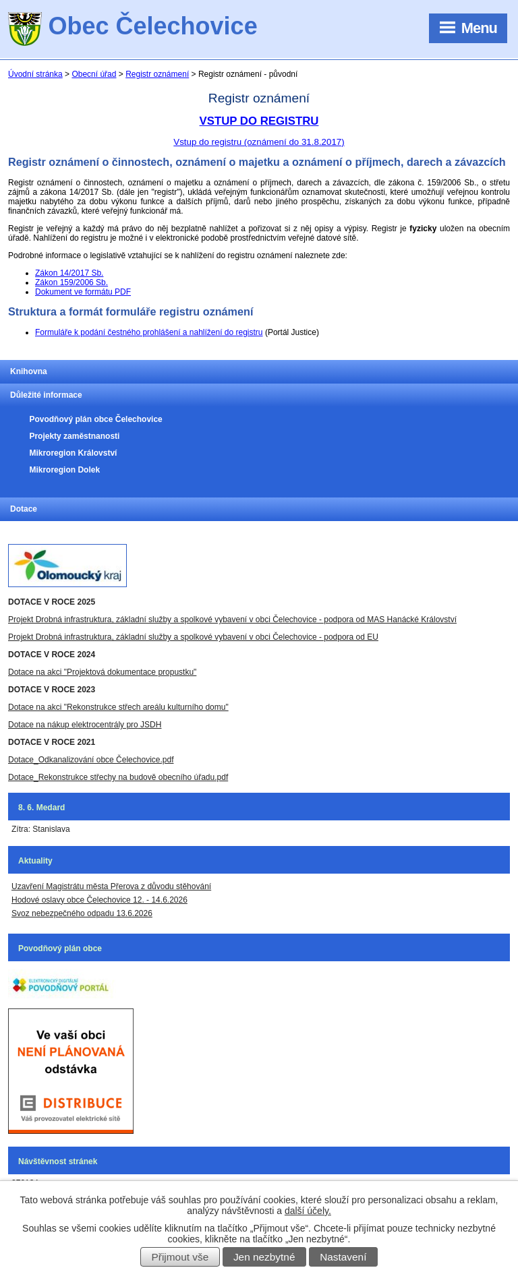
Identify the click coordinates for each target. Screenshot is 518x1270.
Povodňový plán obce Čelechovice (95, 419)
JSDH (150, 724)
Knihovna (28, 371)
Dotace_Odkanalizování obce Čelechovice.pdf (90, 759)
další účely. (308, 1210)
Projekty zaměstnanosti (74, 436)
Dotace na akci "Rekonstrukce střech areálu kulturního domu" (118, 707)
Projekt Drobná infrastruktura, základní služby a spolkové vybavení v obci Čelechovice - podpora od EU (193, 637)
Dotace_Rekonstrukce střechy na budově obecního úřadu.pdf (118, 777)
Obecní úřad (93, 74)
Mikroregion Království (73, 453)
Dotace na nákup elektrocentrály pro (73, 724)
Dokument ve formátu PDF (83, 292)
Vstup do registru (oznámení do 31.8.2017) (258, 142)
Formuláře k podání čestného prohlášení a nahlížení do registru (149, 332)
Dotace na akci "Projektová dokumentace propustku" (102, 672)
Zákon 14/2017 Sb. (69, 273)
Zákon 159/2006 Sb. (71, 282)
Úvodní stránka (35, 74)
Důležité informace (46, 395)
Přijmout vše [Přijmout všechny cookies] (180, 1257)
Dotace (23, 509)
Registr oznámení (157, 74)
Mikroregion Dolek (64, 470)
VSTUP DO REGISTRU (259, 121)
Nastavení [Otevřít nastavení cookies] (343, 1257)
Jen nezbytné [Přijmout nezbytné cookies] (264, 1257)
